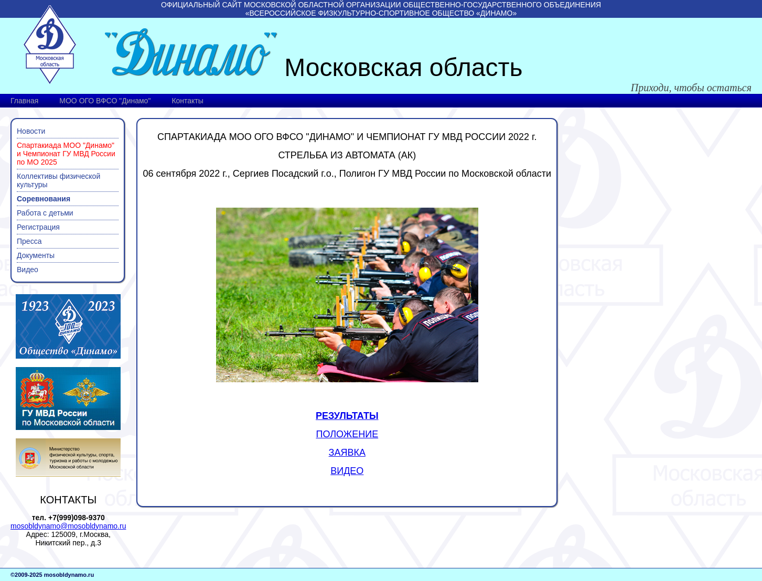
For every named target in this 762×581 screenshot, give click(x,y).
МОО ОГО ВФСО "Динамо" (105, 100)
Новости (31, 131)
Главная (24, 100)
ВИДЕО (346, 471)
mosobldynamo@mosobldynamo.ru (68, 526)
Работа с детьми (45, 213)
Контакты (187, 100)
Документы (36, 255)
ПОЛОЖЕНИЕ (347, 434)
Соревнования (43, 199)
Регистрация (38, 227)
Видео (27, 269)
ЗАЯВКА (347, 452)
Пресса (29, 241)
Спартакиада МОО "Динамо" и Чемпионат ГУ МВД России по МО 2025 (66, 153)
